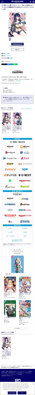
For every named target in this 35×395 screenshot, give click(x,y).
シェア (10, 64)
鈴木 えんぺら (7, 55)
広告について (16, 371)
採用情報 (11, 371)
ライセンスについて (23, 371)
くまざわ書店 (10, 232)
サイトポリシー (14, 374)
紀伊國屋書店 (25, 228)
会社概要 (3, 371)
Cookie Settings (12, 392)
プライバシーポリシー (5, 374)
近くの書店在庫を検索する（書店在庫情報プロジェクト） (17, 240)
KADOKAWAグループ (12, 372)
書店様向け (30, 371)
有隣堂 (25, 236)
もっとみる (16, 328)
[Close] (32, 384)
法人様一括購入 (4, 372)
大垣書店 (10, 228)
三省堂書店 (25, 232)
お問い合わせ (28, 372)
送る (15, 64)
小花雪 (11, 58)
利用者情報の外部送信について (7, 375)
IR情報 (7, 371)
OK (22, 392)
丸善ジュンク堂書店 (10, 236)
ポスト (5, 64)
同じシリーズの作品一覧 (26, 108)
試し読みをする (17, 44)
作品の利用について (21, 372)
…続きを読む (18, 80)
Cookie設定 (20, 374)
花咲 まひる (7, 53)
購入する (17, 49)
